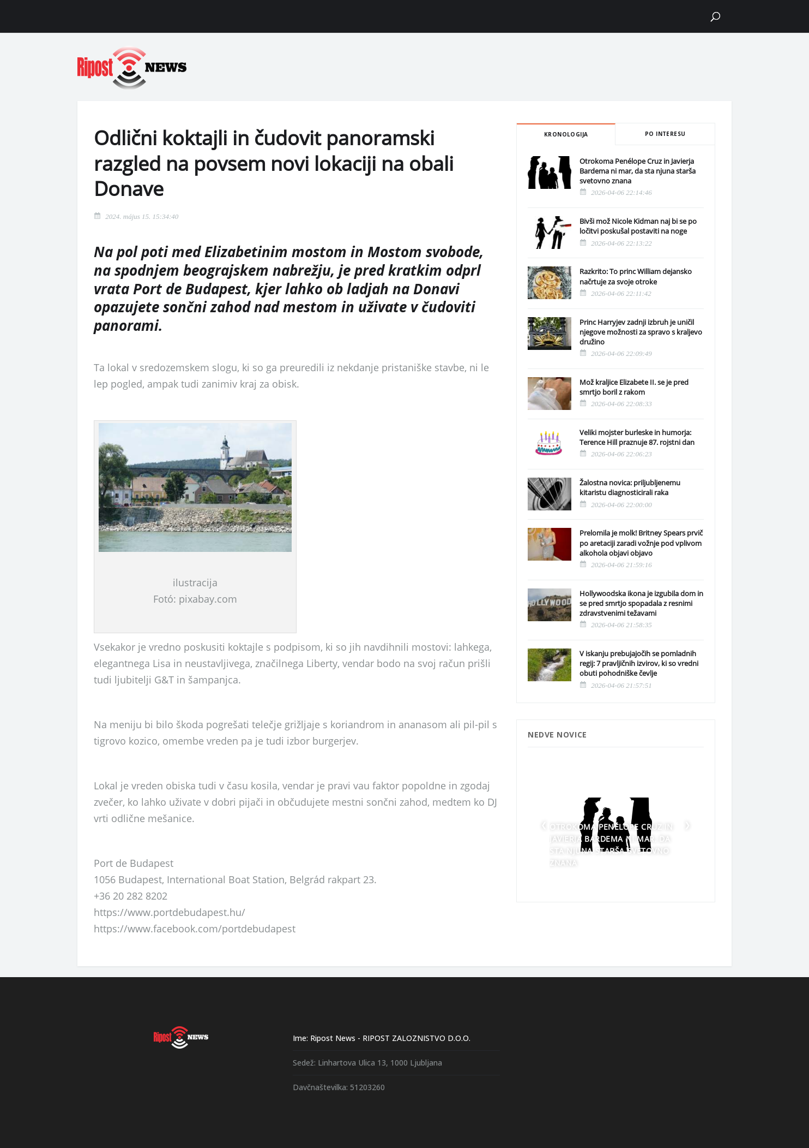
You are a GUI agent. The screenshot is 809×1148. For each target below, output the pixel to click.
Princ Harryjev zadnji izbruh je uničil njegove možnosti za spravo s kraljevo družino (640, 332)
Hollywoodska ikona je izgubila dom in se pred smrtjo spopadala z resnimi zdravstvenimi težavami (641, 603)
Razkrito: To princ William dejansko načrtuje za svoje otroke (635, 276)
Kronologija (566, 134)
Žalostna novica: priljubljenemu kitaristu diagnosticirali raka (629, 487)
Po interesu (665, 134)
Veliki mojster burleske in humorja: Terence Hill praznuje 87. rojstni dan (637, 437)
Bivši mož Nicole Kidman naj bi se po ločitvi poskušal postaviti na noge (638, 226)
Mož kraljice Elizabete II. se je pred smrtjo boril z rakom (634, 387)
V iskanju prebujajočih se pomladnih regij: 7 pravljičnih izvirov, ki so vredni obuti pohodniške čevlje (638, 663)
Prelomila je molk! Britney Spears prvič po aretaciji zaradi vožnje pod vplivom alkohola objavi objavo (641, 542)
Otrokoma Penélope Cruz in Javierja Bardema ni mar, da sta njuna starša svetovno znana (637, 171)
